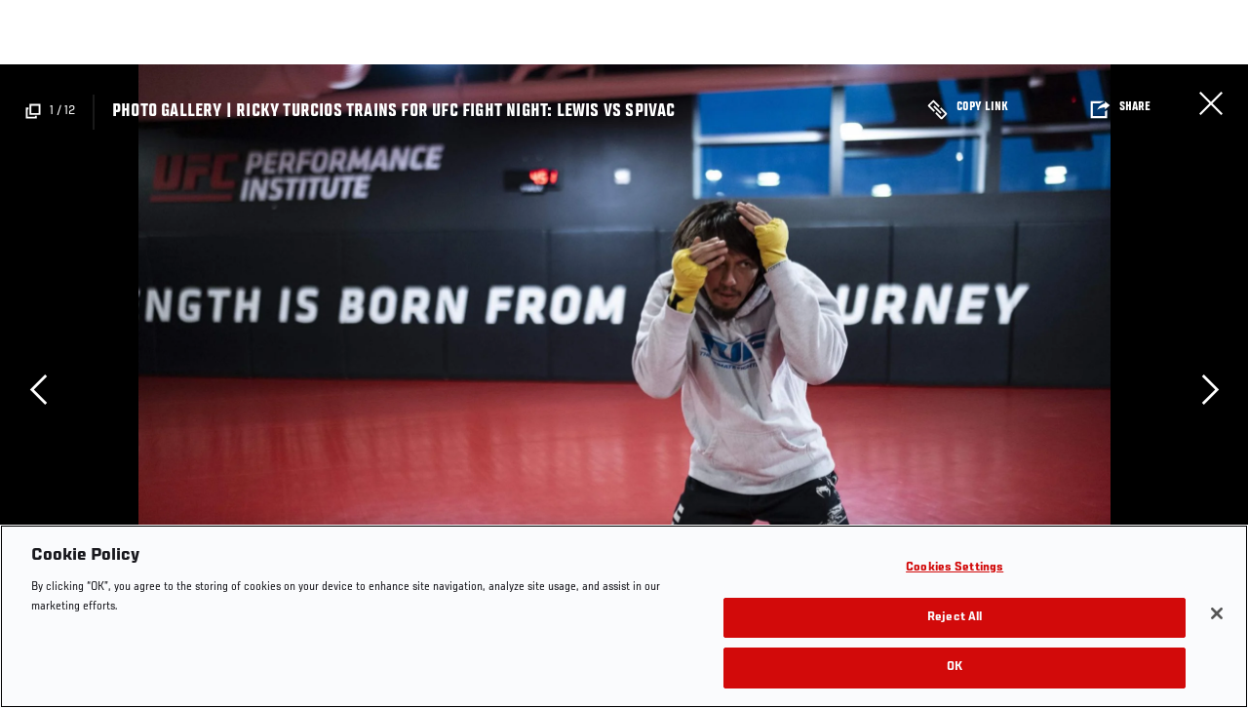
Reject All (954, 617)
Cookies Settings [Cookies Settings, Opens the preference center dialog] (954, 568)
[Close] (1216, 613)
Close (1211, 103)
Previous (38, 389)
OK (954, 667)
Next (1210, 389)
